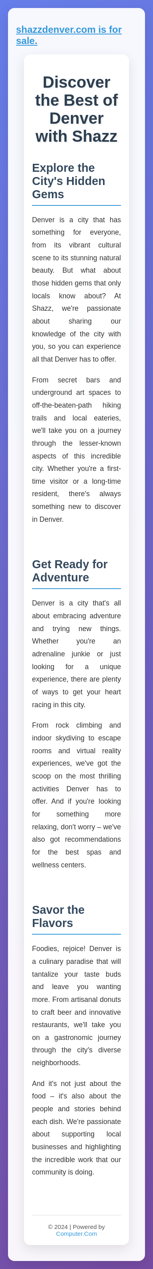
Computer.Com (76, 1233)
